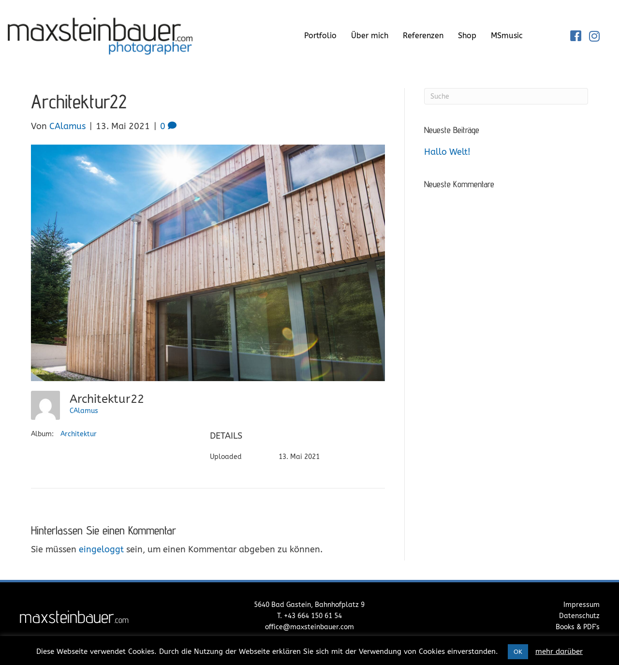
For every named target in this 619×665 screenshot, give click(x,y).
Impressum (581, 605)
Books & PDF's (578, 627)
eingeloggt (101, 549)
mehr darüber (559, 651)
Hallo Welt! (447, 152)
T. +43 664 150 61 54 (309, 616)
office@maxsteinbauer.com (309, 627)
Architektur (78, 434)
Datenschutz (579, 616)
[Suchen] (506, 96)
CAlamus (84, 411)
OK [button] (518, 651)
